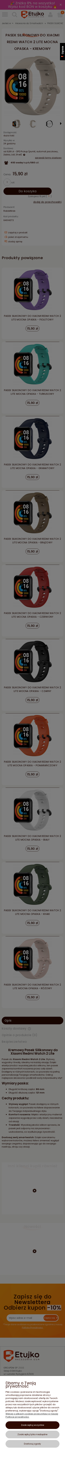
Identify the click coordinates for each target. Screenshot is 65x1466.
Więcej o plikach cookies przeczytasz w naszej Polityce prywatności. (32, 1415)
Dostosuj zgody (32, 1443)
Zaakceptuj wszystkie (32, 1425)
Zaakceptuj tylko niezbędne (32, 1434)
